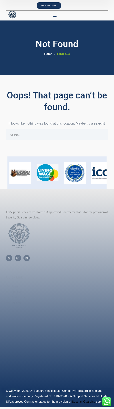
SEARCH (103, 135)
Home (48, 53)
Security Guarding (83, 401)
